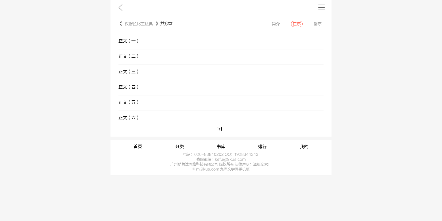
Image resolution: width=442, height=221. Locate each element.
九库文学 (120, 7)
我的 (304, 146)
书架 (321, 7)
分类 (179, 146)
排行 (262, 146)
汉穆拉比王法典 (139, 24)
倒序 (318, 24)
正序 (297, 24)
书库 (221, 146)
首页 (138, 146)
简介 (276, 24)
